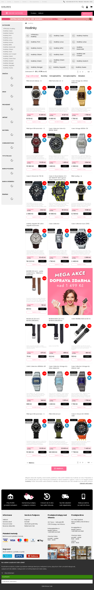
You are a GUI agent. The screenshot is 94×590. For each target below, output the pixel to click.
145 (89, 72)
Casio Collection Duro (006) (81, 223)
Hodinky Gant (7, 52)
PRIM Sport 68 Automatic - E (36, 412)
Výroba (24, 1)
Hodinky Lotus (7, 40)
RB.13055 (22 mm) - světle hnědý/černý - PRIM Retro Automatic (35, 272)
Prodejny (33, 13)
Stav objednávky (34, 1)
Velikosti (40, 13)
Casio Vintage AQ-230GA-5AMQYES (80, 82)
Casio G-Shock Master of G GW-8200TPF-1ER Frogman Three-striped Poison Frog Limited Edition (57, 178)
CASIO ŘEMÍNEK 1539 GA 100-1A (81, 318)
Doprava (16, 1)
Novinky (45, 76)
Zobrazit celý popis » (86, 482)
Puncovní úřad (7, 522)
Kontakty (44, 1)
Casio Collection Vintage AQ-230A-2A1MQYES (58, 366)
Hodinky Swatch (8, 61)
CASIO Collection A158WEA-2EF (36, 365)
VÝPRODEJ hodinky (9, 29)
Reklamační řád (30, 524)
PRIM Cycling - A (76, 175)
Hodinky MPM (7, 45)
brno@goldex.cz (76, 526)
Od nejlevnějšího (70, 76)
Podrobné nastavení (9, 581)
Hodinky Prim (7, 35)
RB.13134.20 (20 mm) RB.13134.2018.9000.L (33, 318)
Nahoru (30, 461)
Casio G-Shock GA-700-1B (35, 175)
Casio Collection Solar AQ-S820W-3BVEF (57, 129)
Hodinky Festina (8, 33)
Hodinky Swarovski (9, 47)
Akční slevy (87, 14)
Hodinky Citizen (8, 49)
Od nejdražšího (56, 76)
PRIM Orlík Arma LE (54, 412)
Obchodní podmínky (31, 522)
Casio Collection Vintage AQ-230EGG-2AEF (80, 366)
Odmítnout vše (47, 586)
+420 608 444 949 (54, 530)
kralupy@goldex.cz (54, 527)
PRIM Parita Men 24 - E (56, 81)
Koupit (42, 118)
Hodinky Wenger (8, 63)
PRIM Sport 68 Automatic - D (36, 128)
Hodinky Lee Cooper (9, 54)
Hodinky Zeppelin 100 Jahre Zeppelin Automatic (35, 224)
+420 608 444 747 (69, 1)
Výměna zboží (7, 520)
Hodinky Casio (8, 31)
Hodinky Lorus (7, 38)
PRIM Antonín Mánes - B (34, 81)
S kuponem (30, 114)
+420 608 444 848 (77, 529)
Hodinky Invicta (8, 42)
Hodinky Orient (8, 56)
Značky (9, 1)
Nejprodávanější (32, 76)
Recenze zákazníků (9, 524)
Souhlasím (6, 577)
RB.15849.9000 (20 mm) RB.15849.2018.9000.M (56, 318)
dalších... (59, 467)
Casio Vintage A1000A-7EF (80, 128)
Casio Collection (54, 223)
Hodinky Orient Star (9, 58)
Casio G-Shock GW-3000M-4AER (81, 413)
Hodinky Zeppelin (8, 65)
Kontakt (27, 520)
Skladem (83, 76)
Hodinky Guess (8, 68)
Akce (2, 1)
